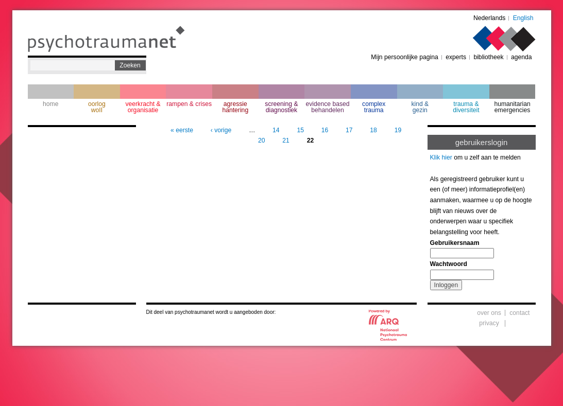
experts (456, 57)
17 (349, 130)
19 (398, 130)
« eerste (181, 130)
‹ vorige (221, 130)
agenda (521, 57)
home (50, 104)
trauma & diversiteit (466, 107)
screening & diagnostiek (281, 107)
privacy (489, 323)
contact (519, 312)
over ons (489, 312)
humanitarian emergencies (512, 107)
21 (285, 140)
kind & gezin (420, 107)
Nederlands (489, 18)
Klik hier (441, 157)
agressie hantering (235, 107)
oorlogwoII (97, 107)
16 (325, 130)
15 (300, 130)
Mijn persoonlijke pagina (404, 57)
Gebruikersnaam (455, 242)
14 (276, 130)
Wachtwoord (448, 264)
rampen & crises (189, 104)
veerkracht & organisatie (142, 107)
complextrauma (373, 107)
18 (373, 130)
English (523, 18)
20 (261, 140)
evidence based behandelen (327, 107)
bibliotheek (488, 57)
